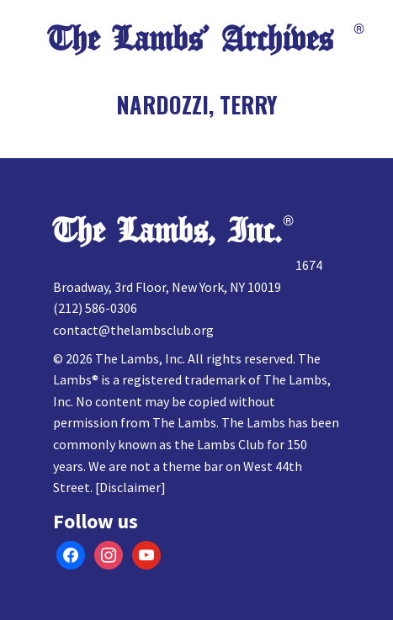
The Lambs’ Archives (190, 39)
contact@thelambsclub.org (133, 329)
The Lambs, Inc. (167, 231)
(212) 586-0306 (95, 307)
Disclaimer (130, 487)
